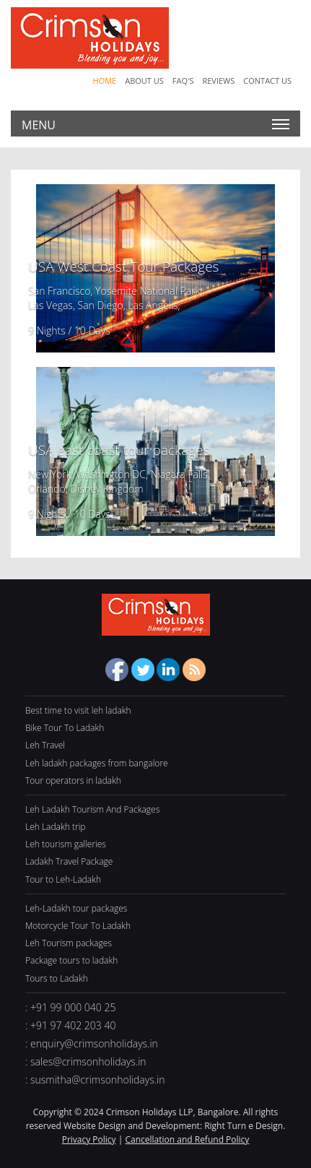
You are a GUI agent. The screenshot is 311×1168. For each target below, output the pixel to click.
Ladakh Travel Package (69, 861)
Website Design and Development (131, 1126)
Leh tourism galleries (65, 844)
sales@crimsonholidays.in (88, 1061)
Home (105, 80)
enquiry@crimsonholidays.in (94, 1043)
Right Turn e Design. (244, 1126)
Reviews (218, 80)
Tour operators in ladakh (73, 780)
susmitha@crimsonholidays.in (97, 1079)
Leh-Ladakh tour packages (76, 908)
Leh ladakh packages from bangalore (96, 763)
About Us (144, 80)
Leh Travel (45, 745)
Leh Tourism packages (68, 943)
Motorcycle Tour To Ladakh (78, 926)
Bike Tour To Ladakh (64, 728)
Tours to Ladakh (56, 978)
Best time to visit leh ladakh (78, 710)
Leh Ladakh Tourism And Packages (92, 809)
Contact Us (267, 80)
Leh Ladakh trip (55, 827)
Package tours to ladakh (71, 960)
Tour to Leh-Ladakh (63, 879)
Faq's (183, 80)
